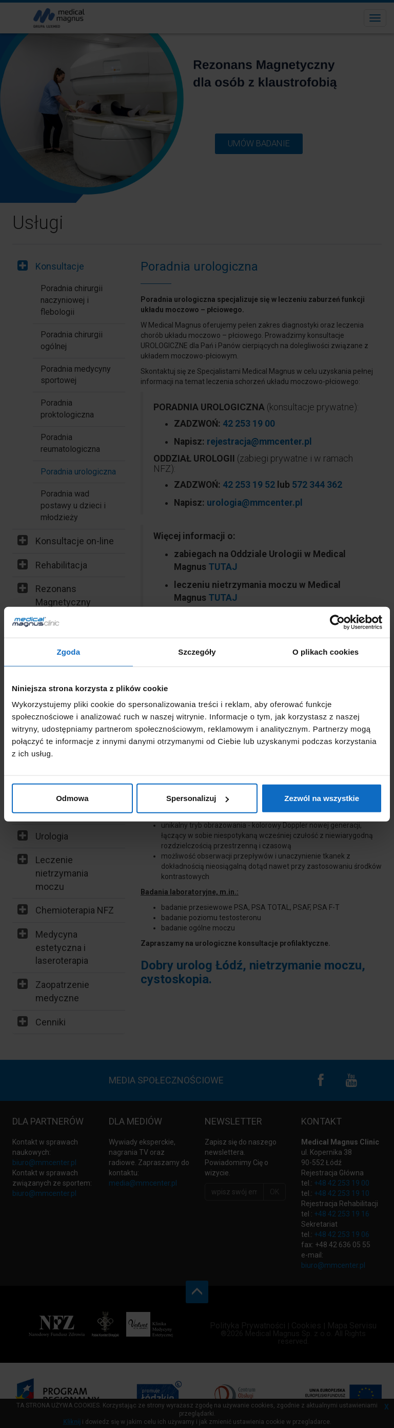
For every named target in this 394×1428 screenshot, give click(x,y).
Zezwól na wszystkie (321, 798)
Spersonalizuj (197, 798)
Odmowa (72, 798)
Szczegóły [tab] (196, 651)
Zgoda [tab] (69, 651)
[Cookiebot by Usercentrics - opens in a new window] (337, 622)
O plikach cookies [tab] (325, 651)
